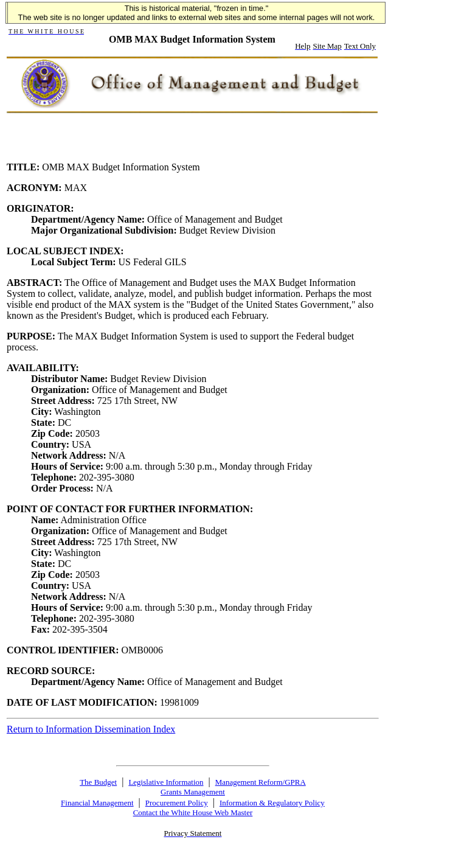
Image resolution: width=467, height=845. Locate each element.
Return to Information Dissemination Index (91, 729)
